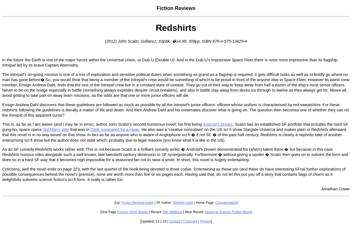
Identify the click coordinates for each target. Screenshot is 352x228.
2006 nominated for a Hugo (114, 129)
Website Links (183, 203)
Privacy (205, 221)
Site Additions (172, 212)
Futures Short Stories (132, 212)
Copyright (190, 221)
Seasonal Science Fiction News (228, 212)
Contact (174, 221)
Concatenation (226, 203)
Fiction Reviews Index (138, 203)
